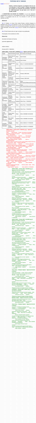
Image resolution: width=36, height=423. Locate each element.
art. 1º (21, 51)
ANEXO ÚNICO (5, 46)
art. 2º (10, 24)
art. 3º (17, 27)
